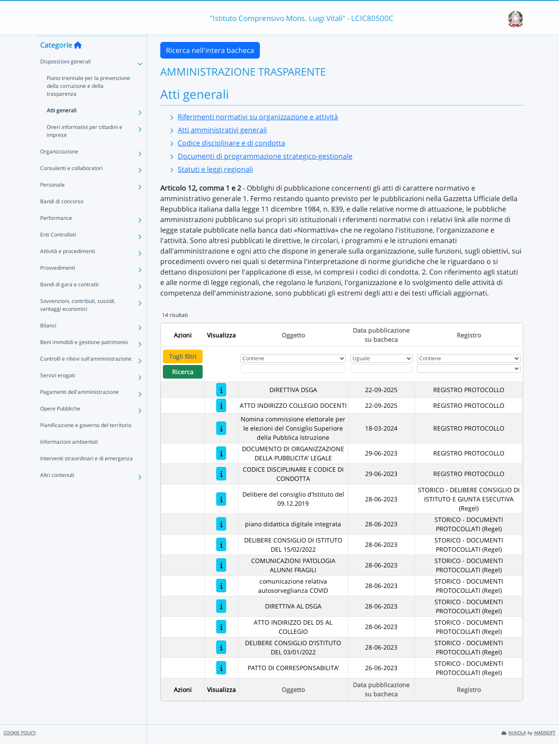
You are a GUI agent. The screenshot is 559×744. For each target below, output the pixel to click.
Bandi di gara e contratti (69, 301)
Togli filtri (183, 356)
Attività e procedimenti (67, 267)
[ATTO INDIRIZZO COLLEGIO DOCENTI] (221, 405)
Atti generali (61, 127)
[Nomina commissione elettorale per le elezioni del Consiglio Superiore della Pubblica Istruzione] (221, 428)
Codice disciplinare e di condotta (231, 143)
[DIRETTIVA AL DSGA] (221, 606)
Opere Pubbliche (60, 425)
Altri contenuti (57, 491)
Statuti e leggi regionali (215, 169)
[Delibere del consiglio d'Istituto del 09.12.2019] (221, 499)
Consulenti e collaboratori (71, 184)
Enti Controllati (58, 251)
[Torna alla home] (78, 61)
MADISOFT (545, 733)
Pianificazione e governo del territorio (85, 441)
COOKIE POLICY (19, 733)
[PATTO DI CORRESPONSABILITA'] (221, 667)
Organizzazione (59, 168)
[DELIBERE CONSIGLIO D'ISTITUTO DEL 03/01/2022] (221, 647)
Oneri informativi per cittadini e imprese (84, 147)
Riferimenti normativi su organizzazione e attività (258, 117)
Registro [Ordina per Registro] (469, 335)
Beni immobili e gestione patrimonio (84, 358)
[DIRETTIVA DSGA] (221, 389)
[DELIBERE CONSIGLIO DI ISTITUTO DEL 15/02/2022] (221, 544)
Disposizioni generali (65, 78)
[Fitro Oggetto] (293, 368)
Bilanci (48, 342)
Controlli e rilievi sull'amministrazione (85, 375)
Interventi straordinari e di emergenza (86, 475)
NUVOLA (513, 733)
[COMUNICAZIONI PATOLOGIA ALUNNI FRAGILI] (221, 565)
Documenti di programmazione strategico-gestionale (265, 156)
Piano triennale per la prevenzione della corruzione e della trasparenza (88, 102)
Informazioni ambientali (69, 458)
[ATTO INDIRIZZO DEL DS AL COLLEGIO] (221, 626)
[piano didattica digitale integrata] (221, 524)
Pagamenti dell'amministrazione (79, 408)
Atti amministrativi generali (222, 130)
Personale (52, 201)
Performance (56, 234)
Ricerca (182, 372)
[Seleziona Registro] (469, 368)
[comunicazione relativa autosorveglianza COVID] (221, 585)
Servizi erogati (57, 392)
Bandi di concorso (61, 218)
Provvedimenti (57, 284)
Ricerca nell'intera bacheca (210, 50)
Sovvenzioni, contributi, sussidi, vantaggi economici (77, 321)
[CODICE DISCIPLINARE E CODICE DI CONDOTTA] (221, 473)
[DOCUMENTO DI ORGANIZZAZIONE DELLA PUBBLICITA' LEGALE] (221, 453)
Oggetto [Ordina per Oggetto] (293, 335)
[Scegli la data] (381, 368)
